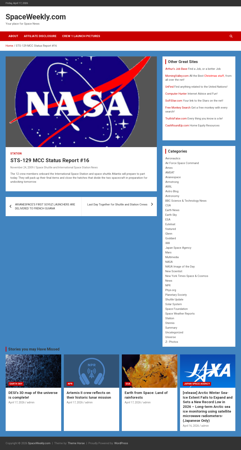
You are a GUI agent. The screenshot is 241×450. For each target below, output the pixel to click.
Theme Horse (76, 443)
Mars (168, 252)
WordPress (121, 443)
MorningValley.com (177, 76)
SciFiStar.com (173, 100)
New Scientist (173, 271)
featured (170, 229)
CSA (168, 205)
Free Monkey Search (178, 107)
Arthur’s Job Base (176, 69)
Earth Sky (171, 215)
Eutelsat (170, 224)
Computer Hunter (176, 93)
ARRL (168, 186)
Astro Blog (171, 191)
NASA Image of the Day (180, 266)
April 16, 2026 (191, 425)
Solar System (173, 304)
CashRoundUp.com (177, 125)
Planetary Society (176, 294)
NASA (169, 262)
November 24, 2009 (22, 167)
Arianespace (173, 177)
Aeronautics (172, 158)
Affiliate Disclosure (40, 36)
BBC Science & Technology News (186, 200)
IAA (167, 243)
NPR (168, 285)
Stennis (170, 323)
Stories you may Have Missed (33, 349)
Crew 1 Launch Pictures (81, 36)
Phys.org (170, 290)
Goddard (170, 238)
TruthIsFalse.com (176, 118)
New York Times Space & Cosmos (186, 276)
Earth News (172, 210)
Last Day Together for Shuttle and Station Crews (117, 204)
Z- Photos (171, 342)
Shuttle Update (174, 299)
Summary (171, 327)
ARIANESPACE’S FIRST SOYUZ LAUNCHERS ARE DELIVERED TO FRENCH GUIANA (45, 206)
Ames (169, 168)
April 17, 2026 (16, 402)
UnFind (169, 86)
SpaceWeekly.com (36, 16)
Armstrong (172, 182)
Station (16, 153)
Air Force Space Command (182, 163)
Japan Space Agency (178, 247)
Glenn (168, 233)
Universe (170, 337)
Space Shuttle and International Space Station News (67, 167)
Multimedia (172, 257)
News (168, 280)
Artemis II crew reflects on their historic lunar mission (89, 395)
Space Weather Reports (180, 313)
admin (30, 402)
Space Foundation (176, 309)
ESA (167, 219)
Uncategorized (174, 332)
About (13, 36)
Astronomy (172, 196)
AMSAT (170, 172)
